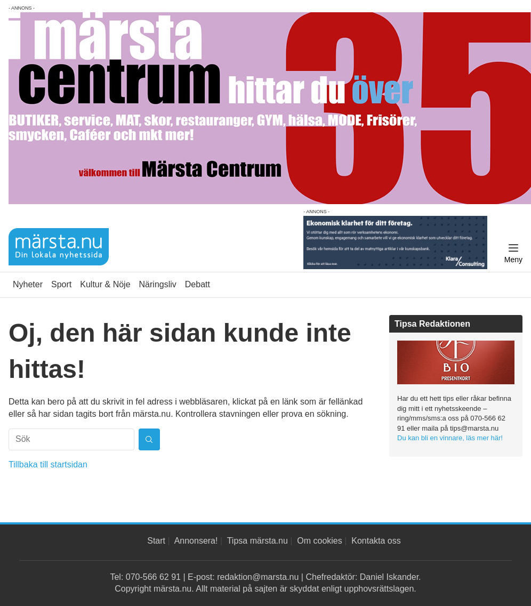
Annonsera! (196, 540)
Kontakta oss (376, 540)
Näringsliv (157, 284)
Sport (61, 284)
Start (156, 540)
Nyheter (28, 284)
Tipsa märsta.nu (257, 540)
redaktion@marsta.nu (258, 576)
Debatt (197, 284)
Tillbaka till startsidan (48, 464)
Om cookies (319, 540)
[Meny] (513, 253)
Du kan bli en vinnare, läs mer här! (450, 438)
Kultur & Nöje (105, 284)
